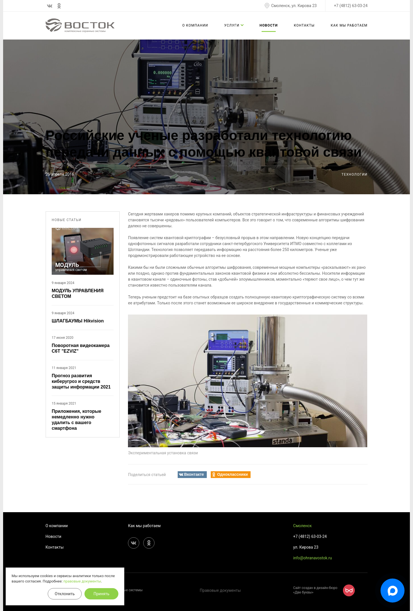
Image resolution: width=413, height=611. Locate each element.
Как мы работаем (349, 25)
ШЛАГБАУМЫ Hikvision (78, 320)
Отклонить (65, 594)
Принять (101, 594)
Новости (269, 25)
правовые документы (82, 581)
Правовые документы (220, 590)
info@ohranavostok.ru (312, 558)
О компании (195, 25)
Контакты (304, 25)
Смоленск (302, 525)
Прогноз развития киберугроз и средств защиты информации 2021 (81, 381)
